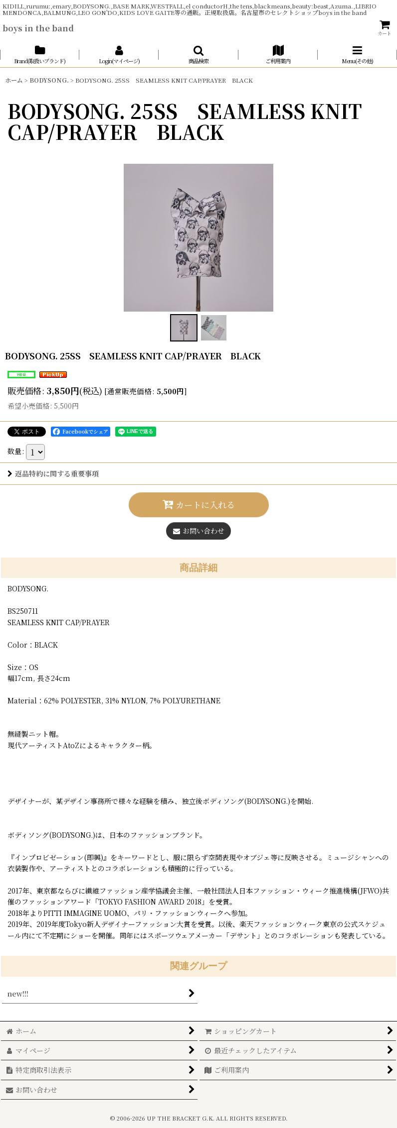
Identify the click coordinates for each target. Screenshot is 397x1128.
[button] (198, 54)
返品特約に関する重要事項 (53, 473)
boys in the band (38, 28)
